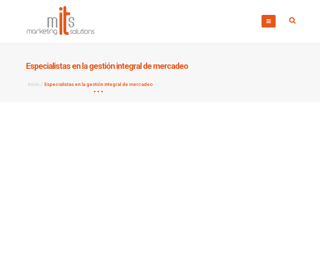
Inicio (33, 84)
